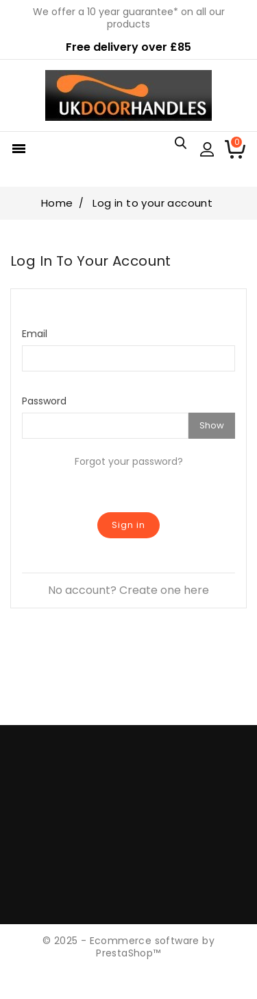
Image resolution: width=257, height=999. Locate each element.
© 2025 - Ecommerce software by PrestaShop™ (128, 947)
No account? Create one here (128, 590)
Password (44, 400)
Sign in (128, 524)
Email (34, 333)
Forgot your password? (129, 461)
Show (211, 425)
